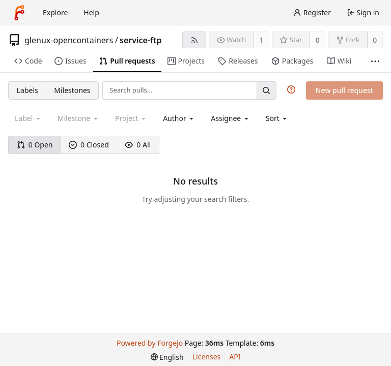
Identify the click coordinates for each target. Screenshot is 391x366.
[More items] (375, 61)
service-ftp (140, 40)
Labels (27, 90)
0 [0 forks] (375, 40)
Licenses (206, 356)
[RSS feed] (194, 40)
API (234, 356)
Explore (55, 12)
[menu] (277, 118)
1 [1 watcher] (262, 40)
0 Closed (89, 144)
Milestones (72, 90)
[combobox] (179, 118)
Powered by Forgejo (150, 343)
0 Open (35, 144)
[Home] (19, 13)
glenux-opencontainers (68, 40)
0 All (138, 144)
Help (91, 12)
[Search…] (266, 90)
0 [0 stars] (318, 40)
